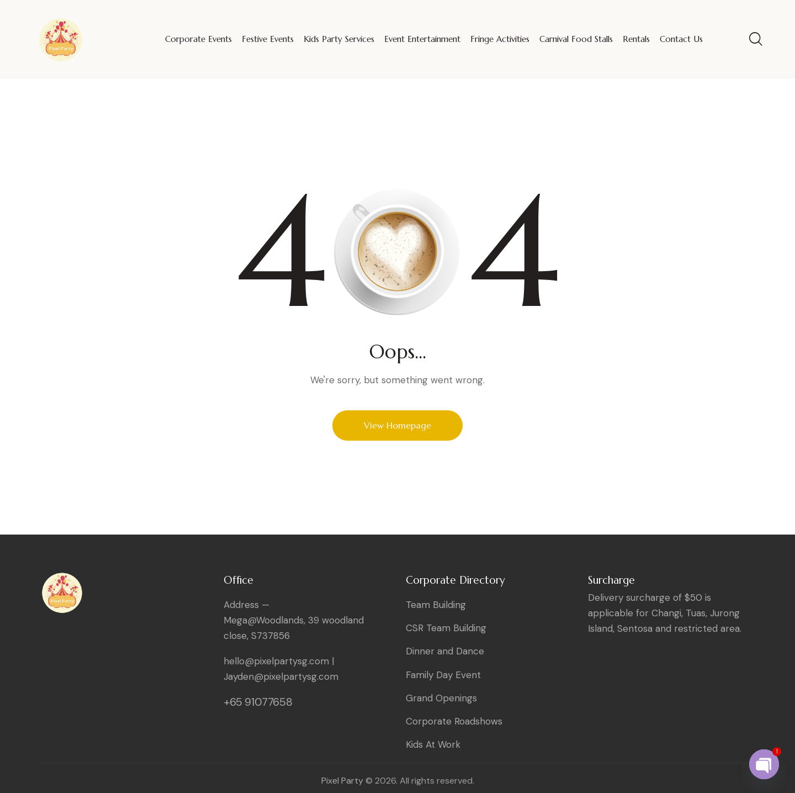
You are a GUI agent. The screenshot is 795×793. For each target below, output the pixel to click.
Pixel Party (342, 780)
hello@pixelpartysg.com (276, 661)
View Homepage (397, 425)
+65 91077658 (258, 702)
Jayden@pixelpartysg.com (281, 676)
